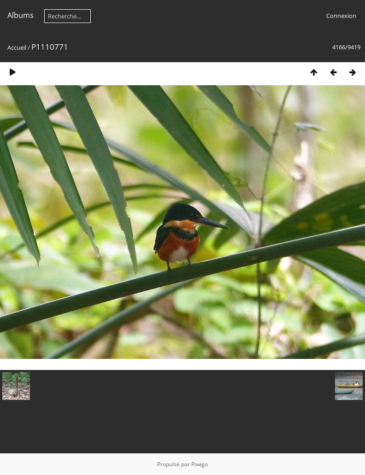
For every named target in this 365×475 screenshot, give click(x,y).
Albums (20, 15)
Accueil (16, 47)
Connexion (341, 16)
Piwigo (199, 464)
